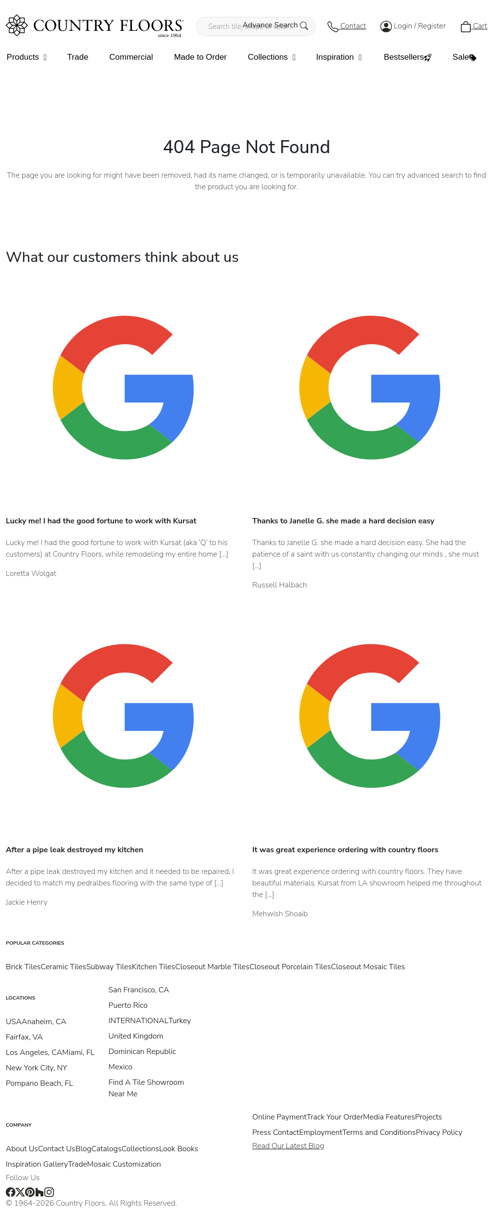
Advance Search (275, 25)
